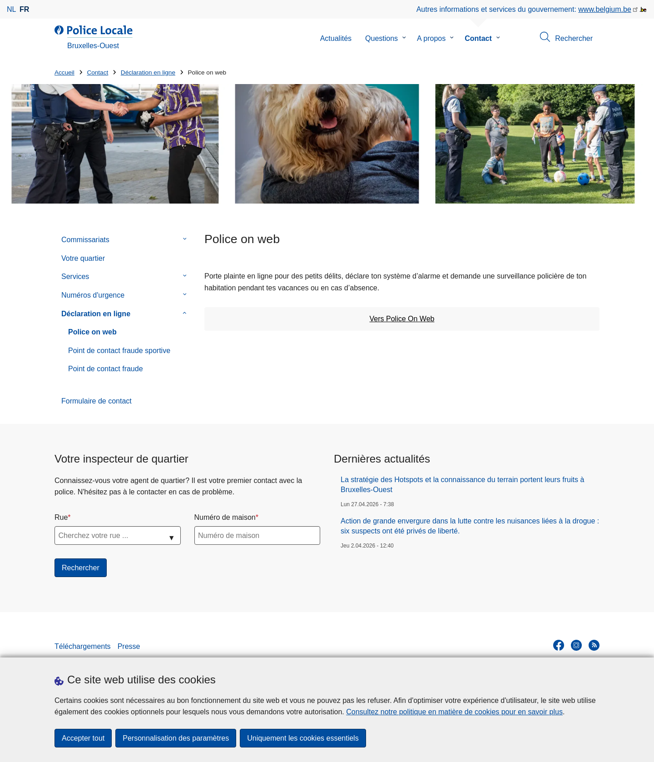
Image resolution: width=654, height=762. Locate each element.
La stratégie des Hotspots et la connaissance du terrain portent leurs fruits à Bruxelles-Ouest (462, 484)
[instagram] (576, 645)
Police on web (92, 332)
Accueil (64, 72)
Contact (478, 38)
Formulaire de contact (96, 401)
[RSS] (594, 645)
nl (11, 9)
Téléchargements (82, 646)
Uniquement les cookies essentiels (302, 738)
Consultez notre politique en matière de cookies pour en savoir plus (454, 712)
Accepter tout (83, 738)
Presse (129, 646)
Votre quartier (83, 258)
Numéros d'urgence (92, 295)
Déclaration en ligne (148, 72)
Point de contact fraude (105, 369)
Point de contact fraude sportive (119, 350)
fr (24, 9)
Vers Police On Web (402, 319)
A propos (431, 38)
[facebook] (558, 645)
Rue (61, 517)
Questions (381, 38)
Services (75, 276)
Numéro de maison (225, 517)
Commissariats (85, 240)
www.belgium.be (604, 9)
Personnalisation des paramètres (176, 738)
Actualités (336, 38)
